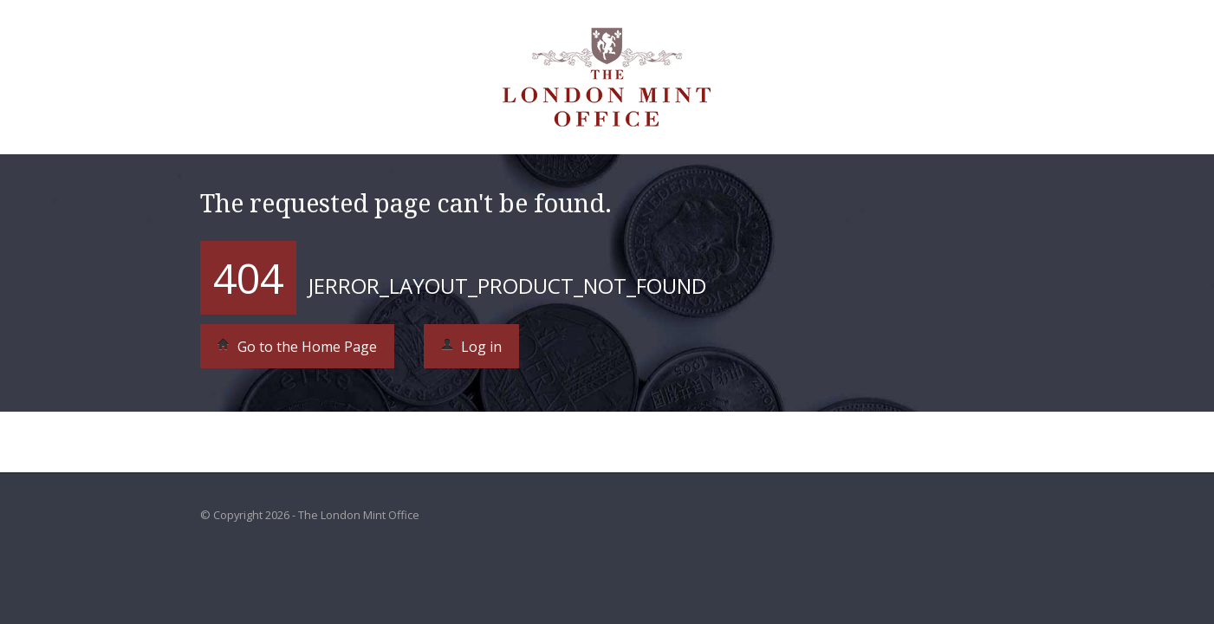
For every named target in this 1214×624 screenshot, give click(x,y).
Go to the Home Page (297, 346)
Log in (471, 346)
